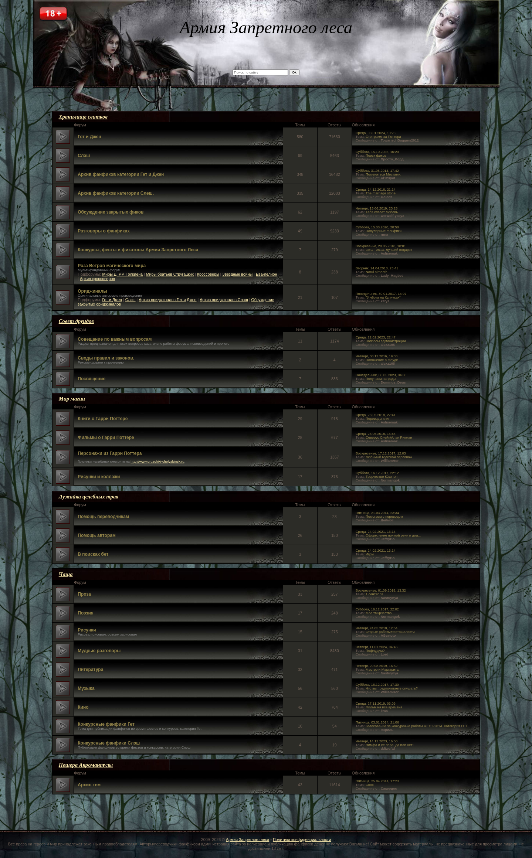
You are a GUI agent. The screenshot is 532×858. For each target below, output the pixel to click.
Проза (84, 594)
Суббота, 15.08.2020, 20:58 (377, 227)
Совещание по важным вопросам (115, 339)
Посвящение (91, 378)
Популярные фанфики (383, 231)
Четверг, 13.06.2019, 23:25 (376, 208)
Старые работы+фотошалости (390, 632)
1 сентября (374, 594)
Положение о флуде (382, 360)
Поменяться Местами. (383, 174)
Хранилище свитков (83, 117)
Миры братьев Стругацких (170, 274)
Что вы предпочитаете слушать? (392, 688)
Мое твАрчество (379, 613)
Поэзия (86, 613)
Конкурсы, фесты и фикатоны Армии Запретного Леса (138, 249)
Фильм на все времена (384, 707)
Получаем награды (381, 379)
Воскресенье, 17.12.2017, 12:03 (381, 453)
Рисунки (87, 630)
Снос (370, 785)
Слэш (84, 155)
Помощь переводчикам (103, 516)
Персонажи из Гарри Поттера (110, 453)
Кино (83, 707)
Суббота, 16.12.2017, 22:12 (377, 473)
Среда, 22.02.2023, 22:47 (376, 337)
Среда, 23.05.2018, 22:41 (376, 415)
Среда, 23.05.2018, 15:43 (376, 434)
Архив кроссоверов (97, 278)
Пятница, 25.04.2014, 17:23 (377, 781)
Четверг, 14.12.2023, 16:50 (376, 741)
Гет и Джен (89, 136)
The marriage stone (381, 193)
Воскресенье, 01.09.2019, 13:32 (381, 590)
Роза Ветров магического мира (112, 265)
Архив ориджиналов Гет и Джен (167, 299)
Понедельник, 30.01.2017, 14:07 (381, 294)
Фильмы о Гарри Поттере (106, 437)
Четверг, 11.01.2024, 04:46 (376, 647)
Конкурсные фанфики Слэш (109, 743)
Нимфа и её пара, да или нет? (390, 745)
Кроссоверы (208, 274)
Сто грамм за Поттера (383, 137)
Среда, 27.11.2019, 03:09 (376, 703)
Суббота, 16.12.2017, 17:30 (377, 685)
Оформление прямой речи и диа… (393, 535)
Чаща (66, 574)
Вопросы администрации (386, 341)
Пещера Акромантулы (86, 765)
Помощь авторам (97, 535)
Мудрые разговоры (99, 650)
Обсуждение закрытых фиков (110, 212)
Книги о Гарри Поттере (103, 418)
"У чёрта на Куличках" (383, 297)
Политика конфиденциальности (302, 839)
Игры (370, 554)
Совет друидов (76, 321)
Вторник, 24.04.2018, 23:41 (377, 268)
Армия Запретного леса (247, 839)
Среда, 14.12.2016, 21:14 (376, 189)
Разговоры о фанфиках (104, 231)
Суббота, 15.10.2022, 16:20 (377, 152)
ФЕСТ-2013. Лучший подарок (389, 250)
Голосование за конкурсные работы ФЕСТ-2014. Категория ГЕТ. (417, 726)
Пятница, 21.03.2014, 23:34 (377, 513)
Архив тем (89, 784)
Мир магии (72, 399)
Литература (90, 669)
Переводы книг (378, 419)
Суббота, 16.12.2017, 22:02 (377, 609)
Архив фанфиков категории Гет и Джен (121, 174)
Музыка (86, 688)
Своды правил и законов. (106, 358)
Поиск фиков (376, 155)
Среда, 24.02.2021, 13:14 (376, 532)
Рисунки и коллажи (99, 476)
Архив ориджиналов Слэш (224, 299)
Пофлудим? (375, 651)
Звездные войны (237, 274)
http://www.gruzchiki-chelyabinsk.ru (157, 461)
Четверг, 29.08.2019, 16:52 (376, 666)
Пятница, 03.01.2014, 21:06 (377, 722)
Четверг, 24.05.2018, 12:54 (376, 628)
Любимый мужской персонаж (389, 457)
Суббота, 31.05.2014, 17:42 (377, 171)
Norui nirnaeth (376, 272)
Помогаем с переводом (384, 516)
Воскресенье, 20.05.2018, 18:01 (381, 246)
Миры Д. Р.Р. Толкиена (122, 274)
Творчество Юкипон (381, 477)
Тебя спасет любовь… (383, 212)
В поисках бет (93, 554)
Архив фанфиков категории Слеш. (116, 193)
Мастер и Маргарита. (383, 669)
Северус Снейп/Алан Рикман (389, 437)
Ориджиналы (92, 291)
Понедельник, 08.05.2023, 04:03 (381, 375)
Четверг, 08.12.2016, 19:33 (376, 356)
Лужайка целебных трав (88, 497)
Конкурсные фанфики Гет (106, 724)
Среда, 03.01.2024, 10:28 (376, 133)
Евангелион (266, 274)
